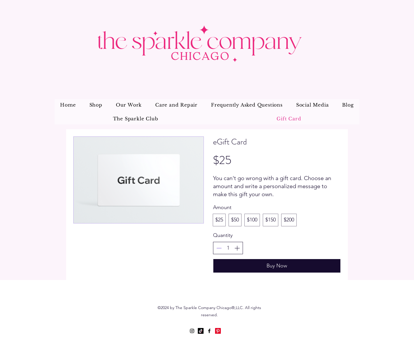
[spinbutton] (228, 248)
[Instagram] (192, 331)
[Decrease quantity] (219, 248)
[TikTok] (201, 331)
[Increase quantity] (237, 248)
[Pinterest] (218, 331)
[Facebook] (209, 331)
